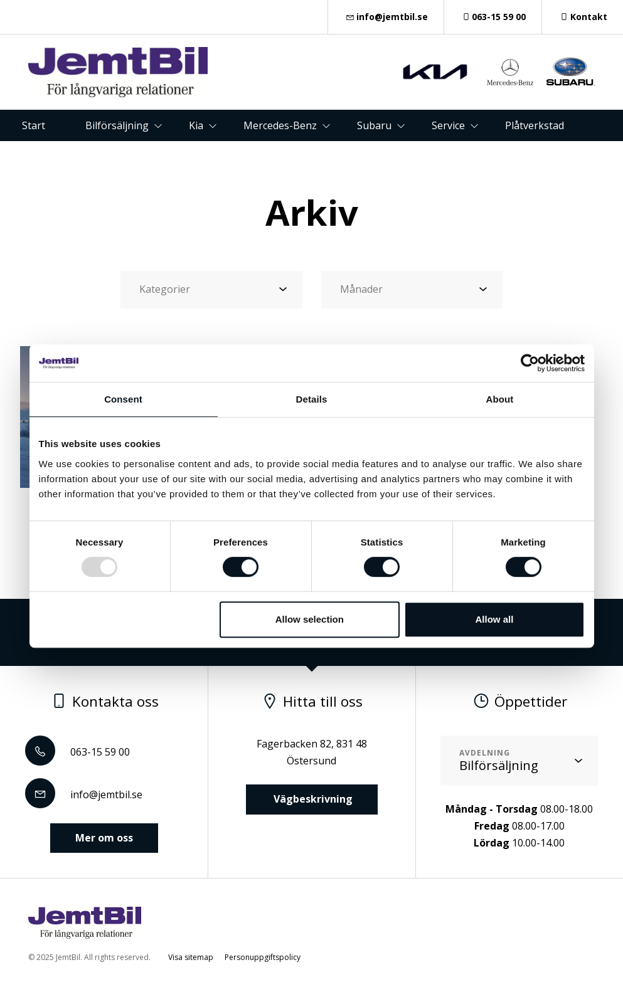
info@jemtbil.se (386, 17)
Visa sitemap (190, 957)
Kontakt (582, 17)
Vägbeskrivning (312, 799)
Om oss (331, 157)
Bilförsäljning (117, 125)
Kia (196, 125)
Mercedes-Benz (280, 125)
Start (33, 125)
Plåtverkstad (534, 125)
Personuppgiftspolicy (263, 957)
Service (448, 125)
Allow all (495, 619)
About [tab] (500, 399)
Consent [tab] (123, 399)
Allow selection (309, 619)
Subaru (374, 125)
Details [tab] (311, 399)
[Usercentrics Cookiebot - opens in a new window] (530, 363)
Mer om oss (104, 838)
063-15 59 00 (493, 17)
